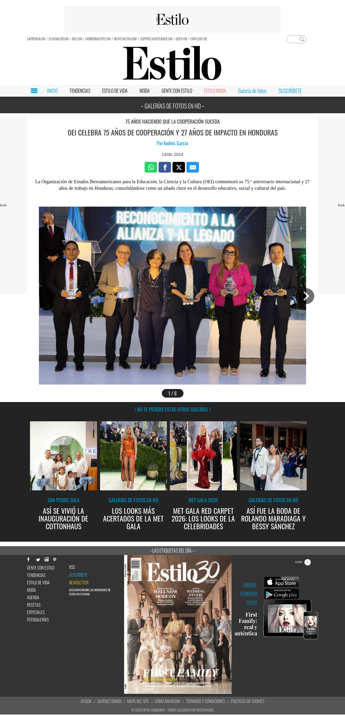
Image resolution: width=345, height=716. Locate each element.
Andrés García (176, 143)
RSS (72, 567)
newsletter (78, 582)
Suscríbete (78, 575)
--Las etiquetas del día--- (172, 550)
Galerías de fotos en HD (133, 500)
